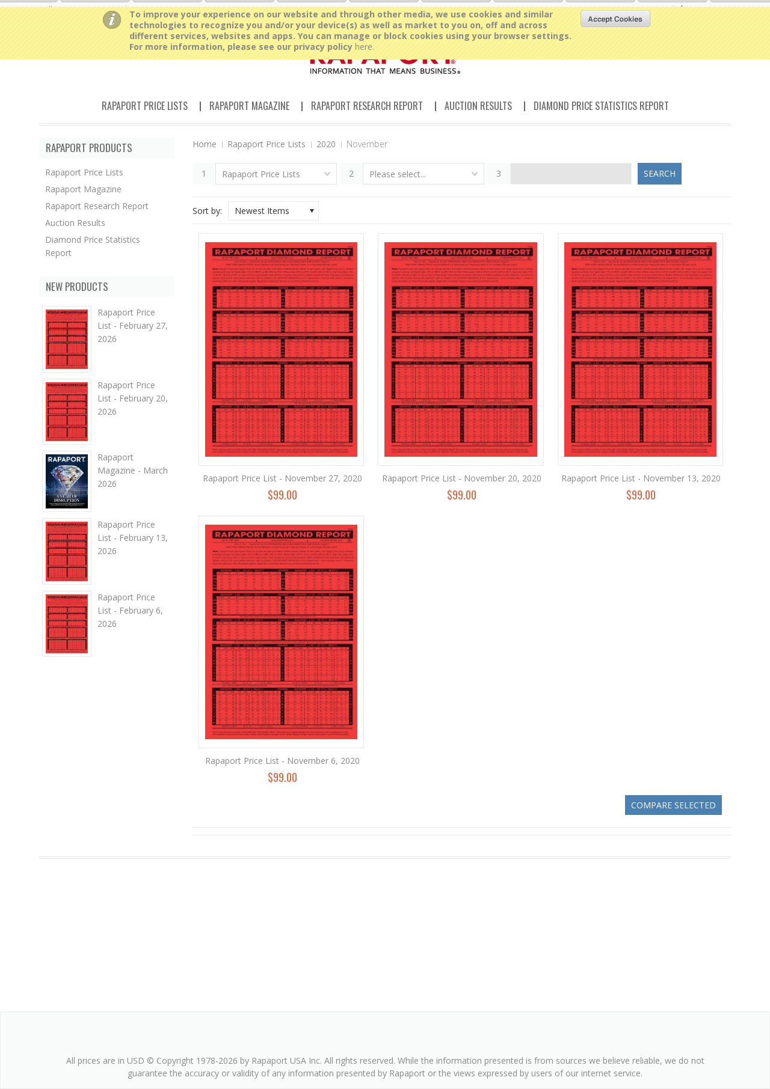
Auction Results (478, 106)
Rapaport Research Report (367, 106)
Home (204, 144)
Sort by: (207, 210)
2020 (326, 144)
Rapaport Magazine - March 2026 (132, 470)
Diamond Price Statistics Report (601, 106)
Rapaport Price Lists (145, 106)
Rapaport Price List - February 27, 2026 (132, 325)
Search (660, 173)
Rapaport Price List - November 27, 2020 (282, 478)
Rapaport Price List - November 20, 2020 (461, 478)
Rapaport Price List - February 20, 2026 (132, 398)
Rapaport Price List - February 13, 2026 (132, 538)
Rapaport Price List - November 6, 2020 (282, 760)
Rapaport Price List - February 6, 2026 (130, 610)
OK (616, 18)
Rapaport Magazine (249, 106)
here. (364, 46)
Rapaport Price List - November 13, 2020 (641, 478)
